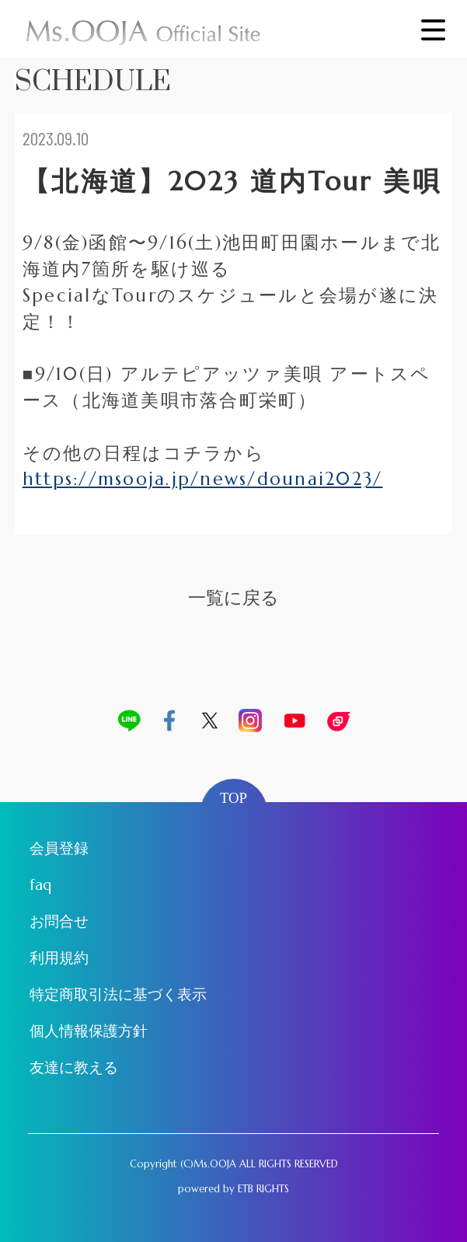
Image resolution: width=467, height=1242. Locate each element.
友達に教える (74, 1067)
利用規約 (59, 958)
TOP (233, 798)
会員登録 (59, 848)
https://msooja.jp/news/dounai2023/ (203, 479)
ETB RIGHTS (263, 1188)
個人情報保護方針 (89, 1031)
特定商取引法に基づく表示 (118, 994)
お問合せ (59, 921)
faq (40, 885)
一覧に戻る (233, 598)
